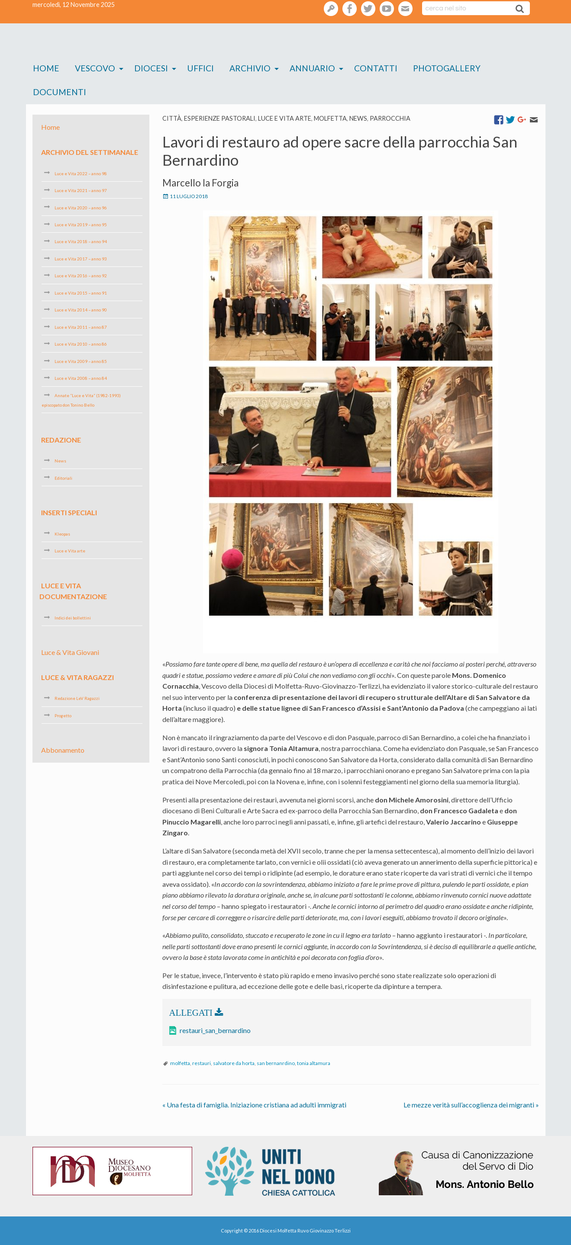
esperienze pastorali (219, 118)
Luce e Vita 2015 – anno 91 (81, 292)
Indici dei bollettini (73, 617)
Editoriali (63, 477)
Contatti (375, 68)
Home (46, 68)
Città (171, 118)
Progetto (63, 715)
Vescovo (95, 68)
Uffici (200, 68)
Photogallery (447, 68)
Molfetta (330, 118)
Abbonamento (62, 750)
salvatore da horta (234, 1063)
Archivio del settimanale (89, 152)
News (358, 118)
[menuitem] (46, 68)
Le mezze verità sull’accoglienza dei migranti (471, 1105)
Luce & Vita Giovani (70, 652)
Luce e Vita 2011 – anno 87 (81, 327)
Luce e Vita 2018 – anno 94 (81, 241)
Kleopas (62, 533)
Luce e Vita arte (284, 118)
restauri (201, 1063)
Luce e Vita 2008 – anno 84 (81, 378)
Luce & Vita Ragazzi (77, 677)
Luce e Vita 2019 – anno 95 (81, 224)
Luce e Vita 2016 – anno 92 (81, 275)
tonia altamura (313, 1063)
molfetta (180, 1063)
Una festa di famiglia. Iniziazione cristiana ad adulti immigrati (254, 1105)
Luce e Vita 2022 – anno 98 (81, 173)
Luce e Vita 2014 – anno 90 (81, 309)
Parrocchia (390, 118)
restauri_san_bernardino (215, 1030)
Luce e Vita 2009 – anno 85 (81, 361)
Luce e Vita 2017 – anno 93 (81, 258)
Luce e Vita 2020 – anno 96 (81, 207)
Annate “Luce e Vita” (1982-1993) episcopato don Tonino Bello (81, 400)
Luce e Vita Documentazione (73, 590)
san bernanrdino (276, 1063)
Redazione (61, 439)
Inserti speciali (69, 512)
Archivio (250, 68)
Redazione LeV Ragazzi (77, 698)
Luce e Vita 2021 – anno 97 (81, 190)
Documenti (59, 92)
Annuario (312, 68)
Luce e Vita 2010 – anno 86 (81, 344)
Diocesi (151, 68)
